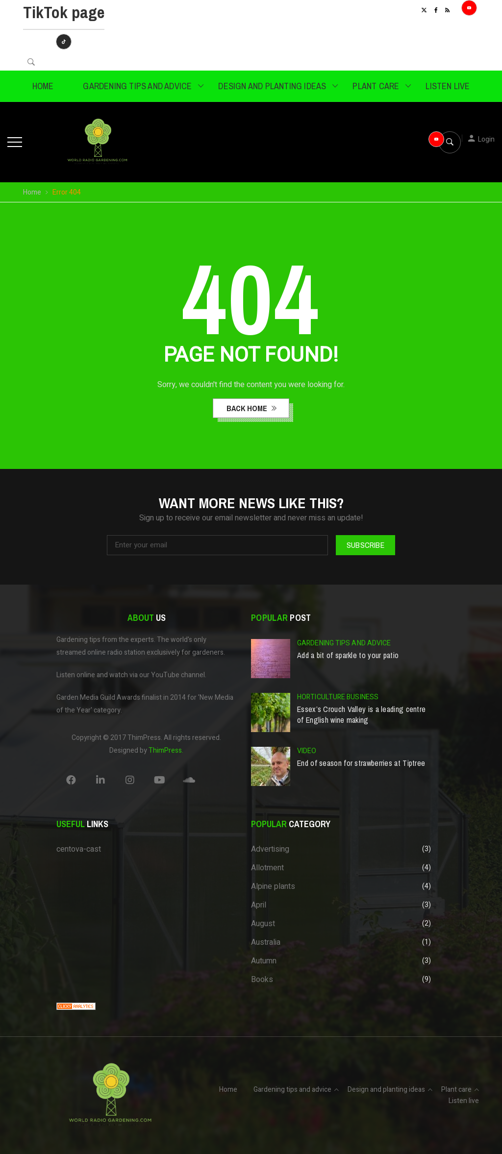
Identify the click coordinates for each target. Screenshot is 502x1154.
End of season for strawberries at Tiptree (361, 763)
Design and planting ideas (272, 86)
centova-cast (78, 849)
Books (262, 979)
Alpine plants (273, 886)
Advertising (270, 849)
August (263, 924)
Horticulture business (337, 697)
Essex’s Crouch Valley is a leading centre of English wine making (361, 714)
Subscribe (365, 545)
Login (486, 139)
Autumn (263, 961)
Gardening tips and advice (137, 86)
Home (43, 86)
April (258, 905)
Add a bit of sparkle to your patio (348, 655)
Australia (265, 942)
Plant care (375, 86)
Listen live (448, 86)
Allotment (267, 868)
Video (307, 751)
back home (247, 408)
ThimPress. (166, 750)
